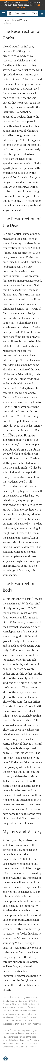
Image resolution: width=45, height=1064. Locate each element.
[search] (20, 13)
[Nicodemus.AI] (5, 1058)
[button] (43, 5)
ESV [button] (35, 13)
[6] (23, 817)
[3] (9, 434)
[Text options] (41, 13)
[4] (38, 550)
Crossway (9, 23)
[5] (12, 761)
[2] (16, 336)
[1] (14, 50)
